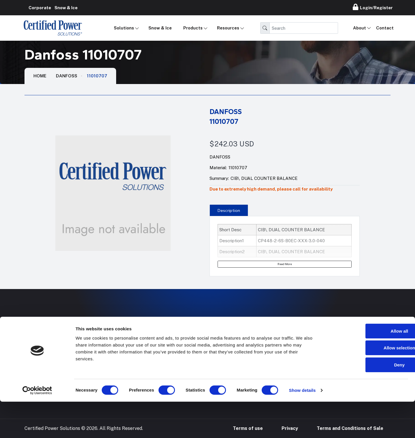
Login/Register (373, 7)
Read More (285, 264)
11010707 (97, 75)
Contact (385, 27)
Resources (228, 27)
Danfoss (66, 75)
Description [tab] (229, 210)
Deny (367, 401)
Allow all (367, 367)
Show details (302, 426)
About (359, 27)
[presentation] (229, 210)
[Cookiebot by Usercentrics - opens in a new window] (37, 426)
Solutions (124, 27)
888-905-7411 (327, 340)
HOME (39, 75)
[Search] (303, 28)
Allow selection (366, 384)
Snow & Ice (160, 27)
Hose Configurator (253, 340)
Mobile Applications (174, 340)
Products (193, 27)
